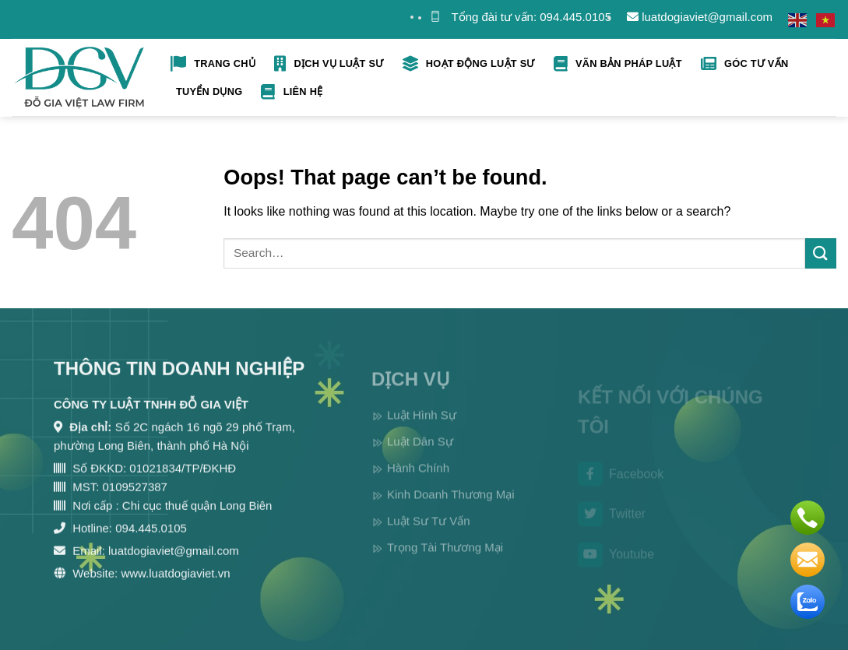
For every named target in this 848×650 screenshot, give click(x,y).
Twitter (612, 525)
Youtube (616, 565)
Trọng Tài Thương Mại (445, 560)
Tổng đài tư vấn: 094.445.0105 (531, 16)
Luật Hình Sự (421, 428)
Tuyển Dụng (209, 91)
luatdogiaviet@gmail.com (699, 16)
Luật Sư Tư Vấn (428, 534)
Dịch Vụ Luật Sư (328, 64)
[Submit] (820, 253)
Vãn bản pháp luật (618, 64)
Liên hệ (291, 92)
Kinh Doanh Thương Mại (450, 508)
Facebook (620, 485)
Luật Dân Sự (420, 455)
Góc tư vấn (745, 64)
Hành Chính (418, 481)
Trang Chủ (213, 64)
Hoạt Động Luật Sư (469, 64)
